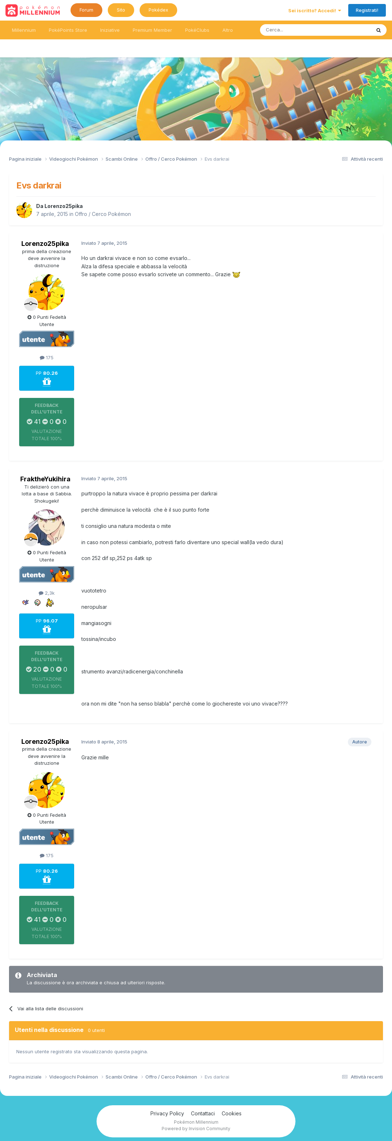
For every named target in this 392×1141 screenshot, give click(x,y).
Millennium (24, 30)
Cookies (232, 1113)
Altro (227, 30)
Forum (86, 10)
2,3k (47, 593)
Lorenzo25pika (63, 206)
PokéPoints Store (68, 30)
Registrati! (367, 10)
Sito (121, 10)
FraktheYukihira (45, 479)
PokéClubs (197, 30)
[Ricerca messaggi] (298, 30)
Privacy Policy (167, 1113)
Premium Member (152, 30)
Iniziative (110, 30)
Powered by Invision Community (196, 1128)
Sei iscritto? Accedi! (314, 10)
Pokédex (158, 10)
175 (47, 357)
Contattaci (203, 1113)
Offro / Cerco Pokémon (103, 214)
